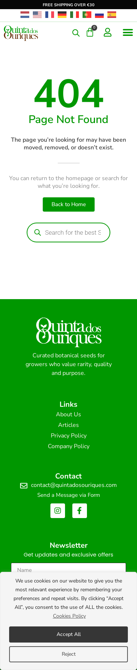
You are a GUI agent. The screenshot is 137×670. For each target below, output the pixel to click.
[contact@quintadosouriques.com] (23, 486)
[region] (68, 621)
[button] (127, 32)
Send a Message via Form (68, 495)
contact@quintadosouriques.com (74, 485)
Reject (69, 654)
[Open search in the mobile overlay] (76, 33)
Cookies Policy (69, 616)
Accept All (69, 634)
